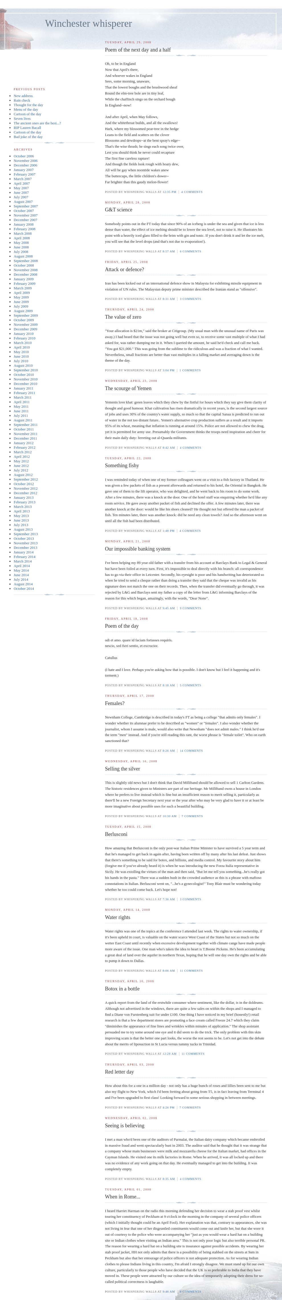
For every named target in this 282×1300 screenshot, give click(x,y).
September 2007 (26, 206)
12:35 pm (169, 191)
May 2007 (21, 188)
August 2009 (23, 311)
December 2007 (25, 220)
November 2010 (26, 379)
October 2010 (24, 374)
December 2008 (25, 274)
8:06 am (169, 970)
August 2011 (23, 420)
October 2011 (24, 429)
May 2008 (21, 242)
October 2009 (24, 320)
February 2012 (24, 447)
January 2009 (24, 279)
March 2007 (23, 179)
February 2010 (24, 338)
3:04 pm (169, 370)
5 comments (190, 685)
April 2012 (22, 456)
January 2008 (24, 224)
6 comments (190, 251)
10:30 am (170, 816)
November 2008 (26, 270)
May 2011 (21, 406)
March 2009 (23, 288)
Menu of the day (26, 109)
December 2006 (25, 165)
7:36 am (169, 899)
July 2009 (21, 306)
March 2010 (23, 343)
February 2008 (24, 229)
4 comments (192, 191)
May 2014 (21, 570)
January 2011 (23, 388)
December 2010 (25, 384)
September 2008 (26, 261)
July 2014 (21, 579)
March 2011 (23, 397)
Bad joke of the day (28, 137)
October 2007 (24, 211)
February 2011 (24, 393)
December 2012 (25, 493)
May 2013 (21, 516)
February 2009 (24, 283)
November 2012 (26, 488)
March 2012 (23, 452)
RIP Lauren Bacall (27, 127)
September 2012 (26, 479)
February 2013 (24, 502)
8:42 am (169, 447)
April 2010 (22, 347)
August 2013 (23, 529)
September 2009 (26, 315)
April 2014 (22, 566)
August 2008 (23, 256)
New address (23, 96)
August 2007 (23, 201)
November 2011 (26, 434)
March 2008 (23, 233)
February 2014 (24, 557)
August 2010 (23, 365)
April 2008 (22, 238)
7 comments (192, 816)
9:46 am (169, 1291)
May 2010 (21, 352)
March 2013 (23, 506)
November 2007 (26, 215)
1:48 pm (169, 530)
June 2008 (21, 247)
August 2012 (23, 475)
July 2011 (21, 415)
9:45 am (169, 608)
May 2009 (21, 297)
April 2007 (22, 183)
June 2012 (21, 465)
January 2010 (24, 333)
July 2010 (21, 361)
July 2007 (21, 197)
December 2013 (25, 547)
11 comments (191, 970)
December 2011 (25, 438)
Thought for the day (28, 105)
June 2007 (21, 192)
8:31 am (169, 298)
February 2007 (24, 174)
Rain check (22, 100)
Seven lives (22, 118)
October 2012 (24, 484)
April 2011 (22, 402)
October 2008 (24, 265)
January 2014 (24, 552)
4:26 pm (169, 1107)
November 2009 (26, 324)
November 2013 (26, 543)
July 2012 (21, 470)
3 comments (190, 298)
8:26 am (169, 750)
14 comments (191, 750)
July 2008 (21, 252)
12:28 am (170, 1053)
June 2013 (21, 520)
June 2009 (21, 302)
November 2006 (26, 160)
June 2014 (21, 575)
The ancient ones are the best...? (37, 123)
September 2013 (26, 534)
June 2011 (21, 411)
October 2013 (24, 538)
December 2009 (25, 329)
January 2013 (24, 497)
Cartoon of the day (27, 114)
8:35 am (169, 1178)
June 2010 (21, 356)
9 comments (190, 608)
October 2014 (24, 588)
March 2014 (23, 561)
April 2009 (22, 293)
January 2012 (24, 443)
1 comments (190, 370)
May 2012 (21, 461)
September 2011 (26, 425)
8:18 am (169, 685)
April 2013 (22, 511)
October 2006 (24, 156)
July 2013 (21, 525)
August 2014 (23, 584)
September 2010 (26, 370)
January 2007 (24, 170)
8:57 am (169, 251)
